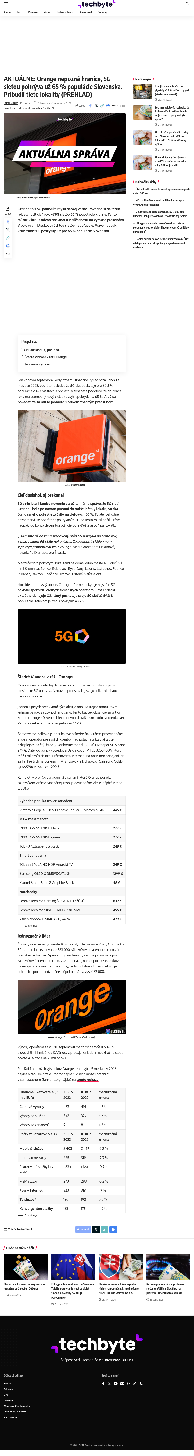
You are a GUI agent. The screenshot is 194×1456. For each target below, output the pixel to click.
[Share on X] (96, 108)
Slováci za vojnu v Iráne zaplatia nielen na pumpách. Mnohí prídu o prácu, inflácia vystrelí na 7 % (120, 1293)
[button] (7, 3)
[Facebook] (103, 1388)
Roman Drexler (12, 103)
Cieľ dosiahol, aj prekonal (43, 355)
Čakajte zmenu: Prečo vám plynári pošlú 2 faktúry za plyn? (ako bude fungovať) (172, 90)
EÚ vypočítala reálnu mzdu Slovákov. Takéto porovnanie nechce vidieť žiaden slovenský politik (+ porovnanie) (161, 227)
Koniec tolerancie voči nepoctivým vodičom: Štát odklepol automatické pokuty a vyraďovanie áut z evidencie (161, 243)
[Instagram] (129, 1388)
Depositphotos (78, 489)
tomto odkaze (88, 1083)
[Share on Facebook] (90, 108)
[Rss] (141, 1388)
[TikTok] (135, 1388)
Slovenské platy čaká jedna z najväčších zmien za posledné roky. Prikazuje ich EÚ (170, 161)
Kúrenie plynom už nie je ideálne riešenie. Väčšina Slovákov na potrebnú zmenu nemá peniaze (166, 1293)
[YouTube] (115, 1388)
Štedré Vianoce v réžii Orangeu (47, 362)
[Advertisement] (97, 44)
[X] (109, 1388)
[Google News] (122, 1388)
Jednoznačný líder (38, 369)
